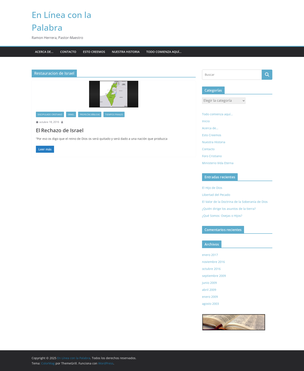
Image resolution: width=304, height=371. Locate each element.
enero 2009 (210, 297)
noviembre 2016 (213, 262)
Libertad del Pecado (216, 195)
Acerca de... (44, 52)
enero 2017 (210, 255)
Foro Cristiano (212, 156)
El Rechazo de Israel (59, 130)
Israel (71, 114)
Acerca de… (210, 128)
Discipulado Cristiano (50, 114)
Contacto (68, 52)
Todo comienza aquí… (217, 114)
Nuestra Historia (126, 52)
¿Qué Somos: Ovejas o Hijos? (222, 216)
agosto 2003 (210, 304)
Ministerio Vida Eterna (217, 163)
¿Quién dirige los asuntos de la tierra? (229, 209)
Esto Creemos (94, 52)
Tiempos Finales (114, 114)
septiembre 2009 (214, 276)
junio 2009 (209, 283)
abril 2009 (209, 290)
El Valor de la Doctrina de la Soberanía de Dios (235, 202)
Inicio (206, 121)
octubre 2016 (211, 269)
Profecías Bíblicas (90, 114)
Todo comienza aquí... (164, 52)
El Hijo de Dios (212, 188)
